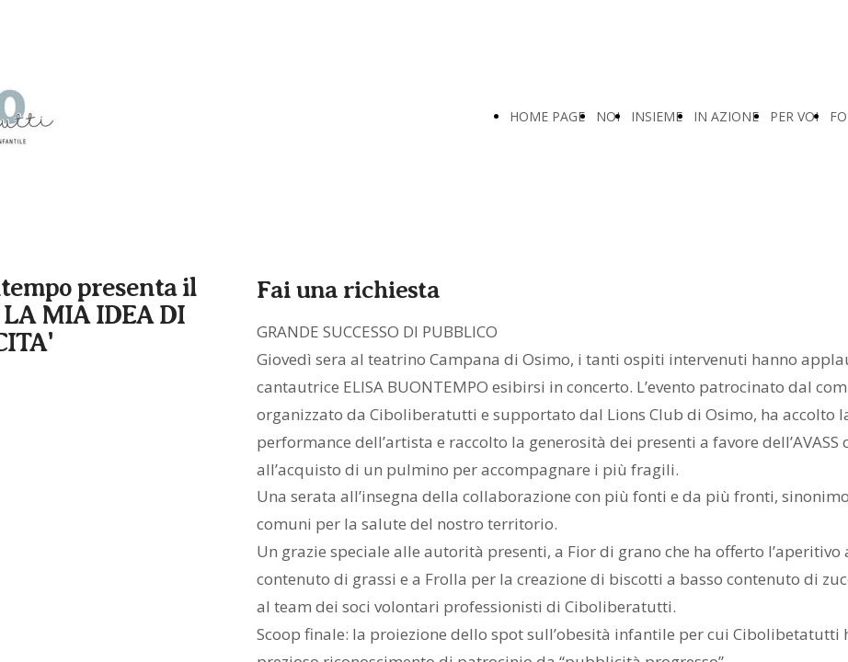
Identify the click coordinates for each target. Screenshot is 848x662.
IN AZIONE (726, 116)
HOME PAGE (547, 116)
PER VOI (794, 116)
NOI (608, 116)
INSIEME (656, 116)
